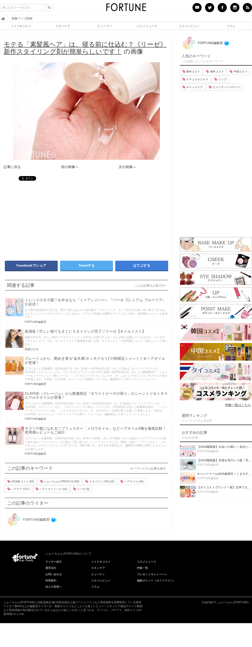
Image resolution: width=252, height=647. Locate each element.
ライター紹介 (53, 561)
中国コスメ (238, 71)
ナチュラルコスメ (195, 79)
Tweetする (86, 265)
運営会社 (50, 568)
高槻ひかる (31, 349)
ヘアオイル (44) (132, 481)
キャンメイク (192, 87)
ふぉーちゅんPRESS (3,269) (59, 481)
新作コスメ (191, 71)
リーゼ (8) (81, 489)
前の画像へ (69, 167)
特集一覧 (142, 568)
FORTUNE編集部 (35, 322)
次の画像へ (127, 167)
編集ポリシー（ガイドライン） (156, 580)
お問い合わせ (53, 574)
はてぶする (141, 265)
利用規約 (50, 580)
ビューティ (104, 26)
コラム (230, 26)
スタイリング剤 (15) (99, 481)
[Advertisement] (61, 218)
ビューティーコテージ (224, 87)
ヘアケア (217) (18, 489)
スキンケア (62, 26)
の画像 (85, 48)
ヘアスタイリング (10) (51, 489)
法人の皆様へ (53, 586)
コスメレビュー (188, 26)
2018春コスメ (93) (20, 481)
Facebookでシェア (31, 265)
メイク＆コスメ (100, 561)
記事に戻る (12, 167)
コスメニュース (147, 26)
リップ (220, 79)
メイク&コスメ (21, 26)
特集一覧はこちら (238, 405)
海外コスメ (215, 71)
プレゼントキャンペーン (152, 574)
